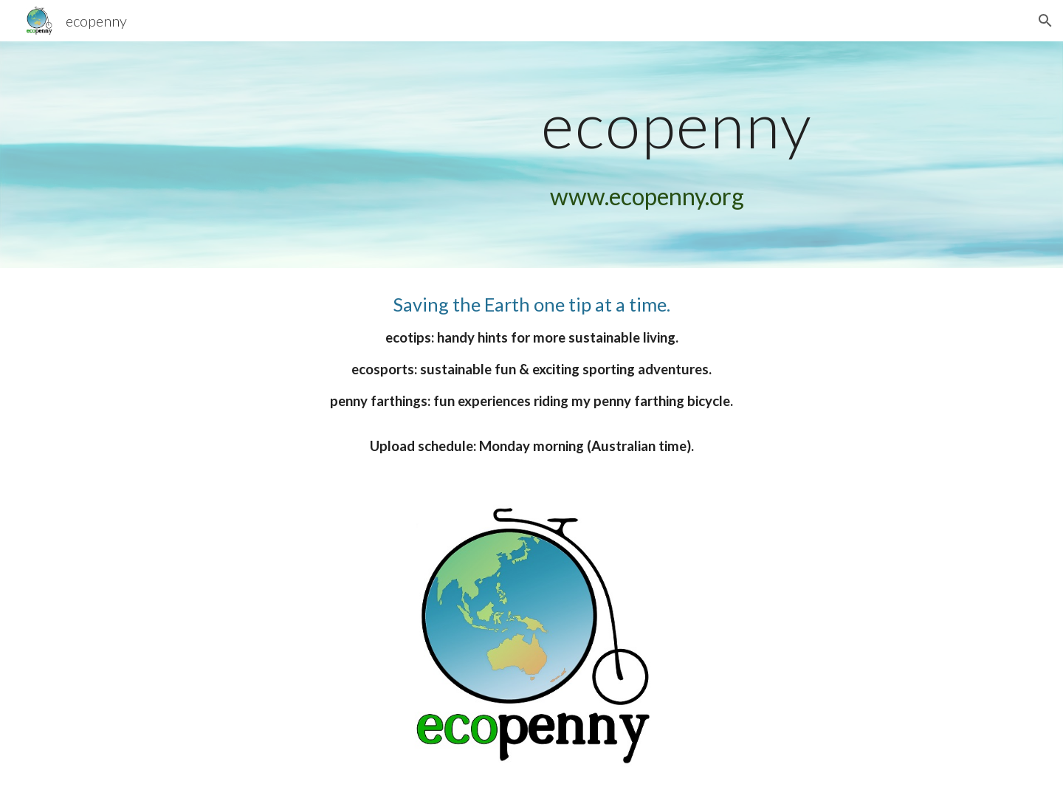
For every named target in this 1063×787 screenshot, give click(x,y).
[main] (676, 124)
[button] (1045, 20)
